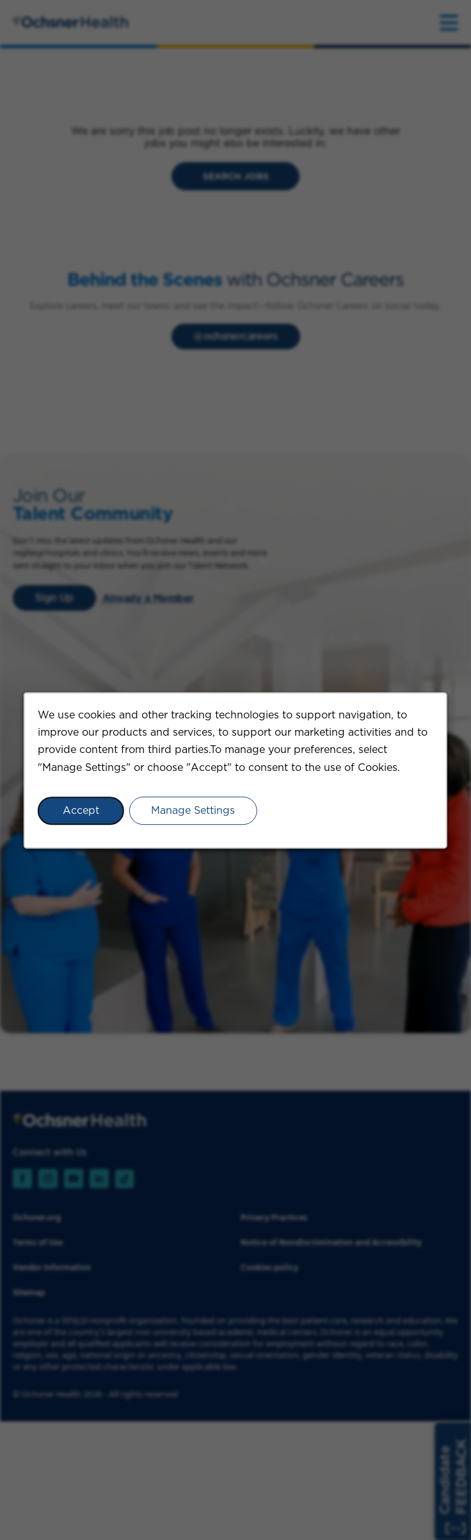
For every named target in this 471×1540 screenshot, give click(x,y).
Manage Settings (193, 810)
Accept (81, 810)
